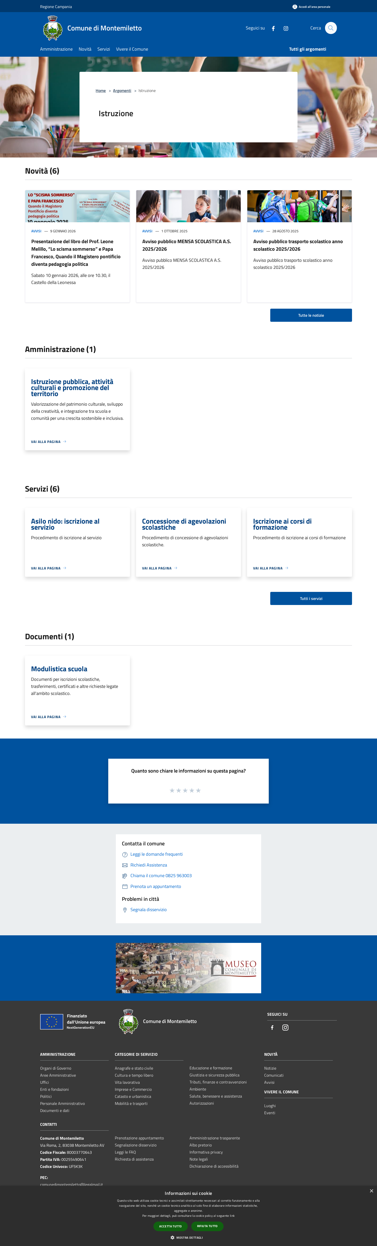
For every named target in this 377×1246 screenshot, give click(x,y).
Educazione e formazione (211, 1068)
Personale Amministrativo (62, 1103)
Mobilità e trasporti (131, 1103)
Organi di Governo (55, 1068)
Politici (46, 1096)
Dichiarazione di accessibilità (214, 1166)
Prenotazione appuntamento (139, 1138)
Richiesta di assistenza (134, 1159)
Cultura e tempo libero (134, 1075)
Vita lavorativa (127, 1082)
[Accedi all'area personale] (311, 7)
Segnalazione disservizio (135, 1145)
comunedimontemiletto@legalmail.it (71, 1184)
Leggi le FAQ (125, 1152)
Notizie (270, 1068)
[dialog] (188, 1216)
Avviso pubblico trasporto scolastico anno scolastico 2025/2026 (298, 245)
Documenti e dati (54, 1110)
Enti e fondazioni (54, 1089)
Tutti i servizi (311, 598)
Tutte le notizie (311, 315)
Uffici (44, 1082)
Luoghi (270, 1106)
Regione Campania (56, 7)
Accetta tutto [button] (170, 1226)
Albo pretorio (201, 1145)
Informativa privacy (206, 1152)
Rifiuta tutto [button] (207, 1226)
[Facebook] (271, 27)
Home (101, 90)
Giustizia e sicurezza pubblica (214, 1075)
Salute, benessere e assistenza (216, 1096)
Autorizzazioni (202, 1103)
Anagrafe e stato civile (134, 1068)
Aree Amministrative (58, 1075)
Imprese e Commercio (133, 1089)
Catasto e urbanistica (133, 1096)
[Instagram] (284, 27)
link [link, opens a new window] (232, 1215)
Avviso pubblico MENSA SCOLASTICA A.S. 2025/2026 (186, 245)
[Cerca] (331, 28)
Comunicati (274, 1075)
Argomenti (122, 90)
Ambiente (198, 1089)
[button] (188, 1237)
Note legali (199, 1159)
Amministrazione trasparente (215, 1138)
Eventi (269, 1113)
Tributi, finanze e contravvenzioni (218, 1082)
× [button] (371, 1191)
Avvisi (36, 231)
